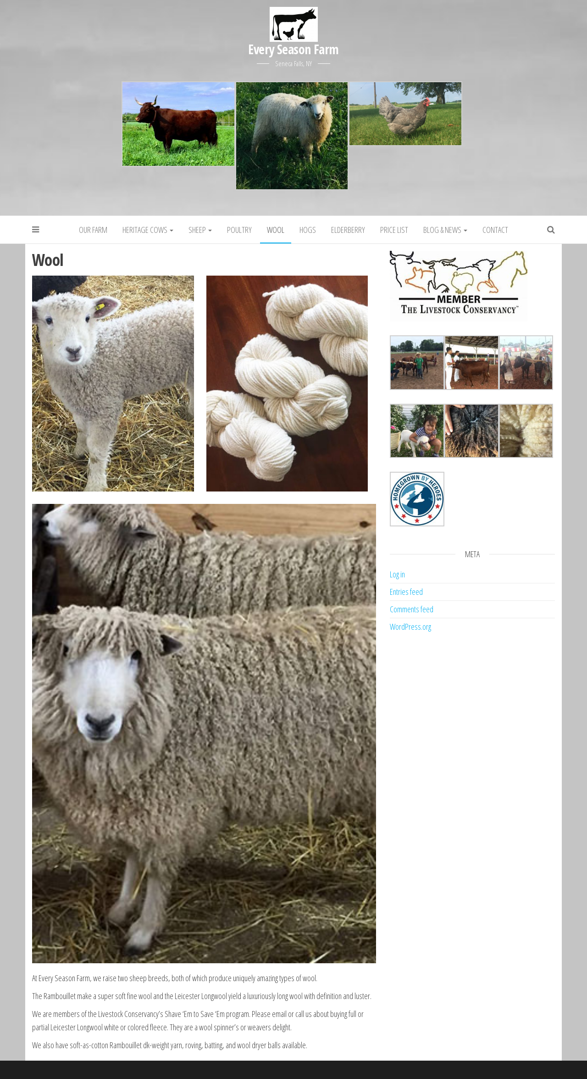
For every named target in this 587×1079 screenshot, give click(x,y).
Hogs (307, 229)
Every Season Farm (293, 49)
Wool (275, 229)
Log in (397, 574)
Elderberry (348, 229)
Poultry (239, 229)
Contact (495, 229)
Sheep (200, 229)
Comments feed (411, 609)
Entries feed (406, 591)
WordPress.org (410, 626)
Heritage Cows (147, 229)
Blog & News (445, 229)
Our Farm (93, 229)
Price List (394, 229)
